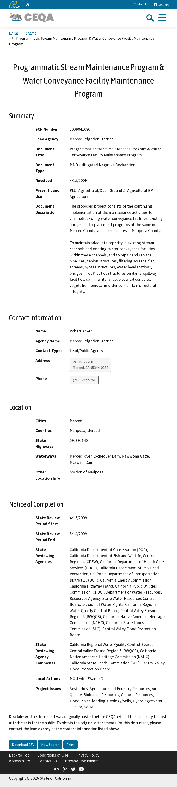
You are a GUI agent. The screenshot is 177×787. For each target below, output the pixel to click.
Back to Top (19, 755)
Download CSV (23, 744)
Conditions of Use (52, 755)
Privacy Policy (87, 755)
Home (14, 32)
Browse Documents (82, 760)
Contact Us (141, 4)
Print (70, 744)
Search (31, 32)
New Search (50, 744)
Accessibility (19, 760)
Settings (161, 4)
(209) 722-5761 (84, 380)
